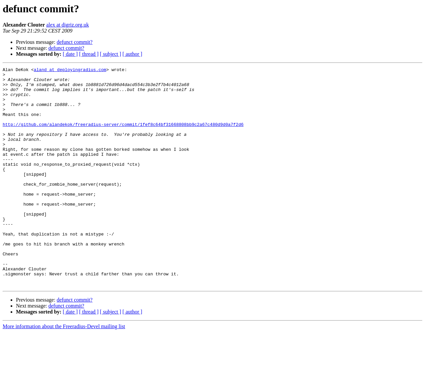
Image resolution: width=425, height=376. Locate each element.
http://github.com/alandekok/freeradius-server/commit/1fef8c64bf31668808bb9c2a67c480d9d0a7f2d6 (123, 136)
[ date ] (70, 54)
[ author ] (132, 54)
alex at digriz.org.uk (67, 25)
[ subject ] (110, 54)
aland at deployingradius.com (70, 70)
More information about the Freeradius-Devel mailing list (64, 370)
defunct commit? (75, 42)
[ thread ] (89, 54)
